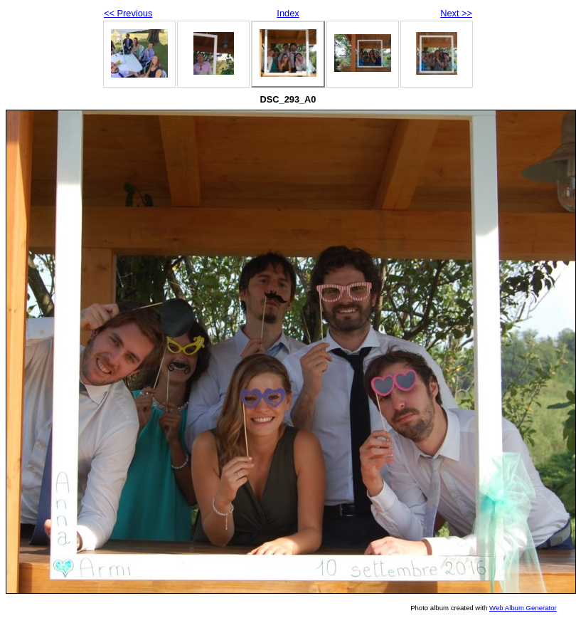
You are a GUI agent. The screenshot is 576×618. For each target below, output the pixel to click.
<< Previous (128, 13)
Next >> (456, 13)
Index (288, 13)
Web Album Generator (523, 608)
